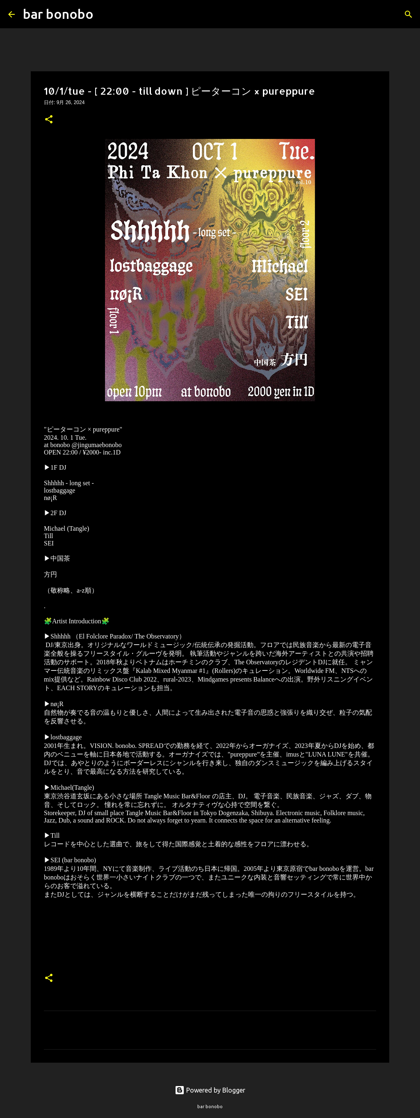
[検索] (105, 14)
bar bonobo (58, 14)
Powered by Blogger (210, 1090)
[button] (49, 120)
